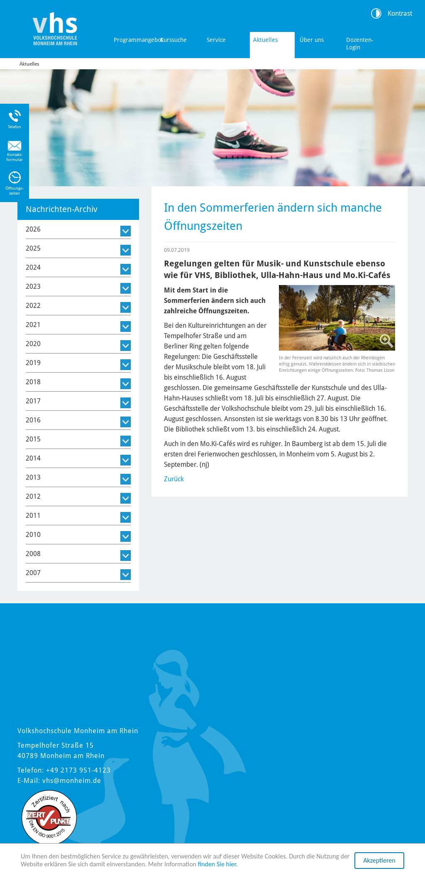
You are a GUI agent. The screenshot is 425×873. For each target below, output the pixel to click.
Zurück (174, 479)
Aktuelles (265, 40)
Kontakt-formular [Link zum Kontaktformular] (14, 157)
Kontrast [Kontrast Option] (400, 13)
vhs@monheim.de (71, 781)
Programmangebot (134, 40)
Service (216, 40)
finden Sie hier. (218, 864)
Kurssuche (173, 40)
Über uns (312, 40)
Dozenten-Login (360, 44)
